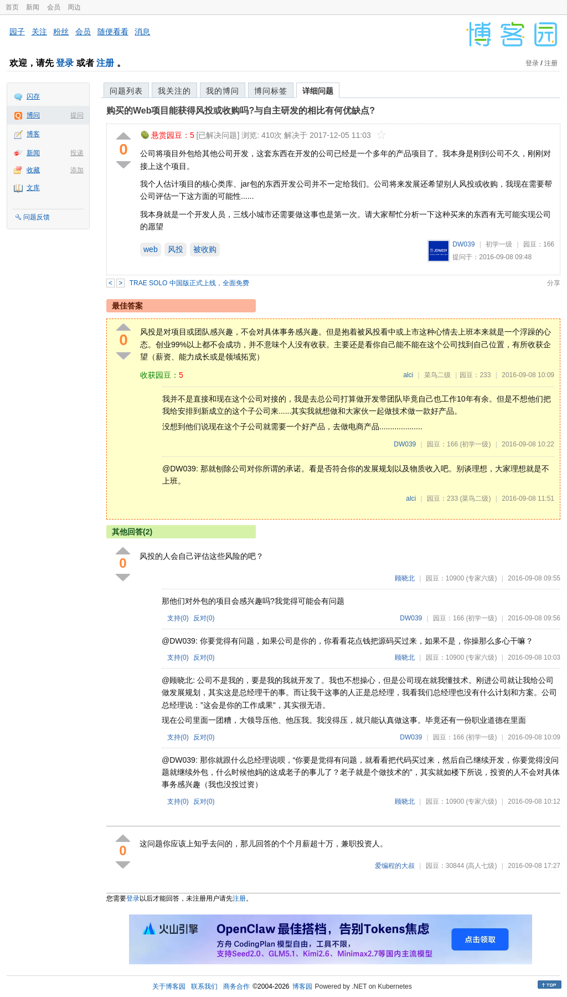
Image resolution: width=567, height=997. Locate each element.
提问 (77, 115)
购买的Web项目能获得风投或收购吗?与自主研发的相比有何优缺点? (240, 110)
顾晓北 (405, 578)
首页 (12, 7)
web (150, 249)
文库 (33, 188)
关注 (39, 31)
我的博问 (222, 90)
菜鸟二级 (437, 375)
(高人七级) (481, 866)
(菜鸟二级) (475, 498)
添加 (77, 170)
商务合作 (236, 986)
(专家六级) (481, 578)
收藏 (33, 170)
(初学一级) (475, 444)
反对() (204, 618)
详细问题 (317, 90)
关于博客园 (168, 986)
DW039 (463, 244)
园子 (17, 31)
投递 (77, 153)
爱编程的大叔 (395, 866)
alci (408, 375)
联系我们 (204, 986)
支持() (178, 618)
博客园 (302, 986)
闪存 (33, 96)
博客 (33, 134)
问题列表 (126, 90)
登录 (65, 63)
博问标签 (270, 90)
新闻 (32, 7)
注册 (105, 63)
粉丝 (61, 31)
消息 (142, 31)
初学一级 (499, 244)
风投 (175, 249)
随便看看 (112, 31)
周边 (74, 7)
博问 (33, 115)
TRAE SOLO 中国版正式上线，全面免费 (189, 283)
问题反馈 (36, 217)
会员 (53, 7)
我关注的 (174, 90)
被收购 (205, 249)
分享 (553, 283)
